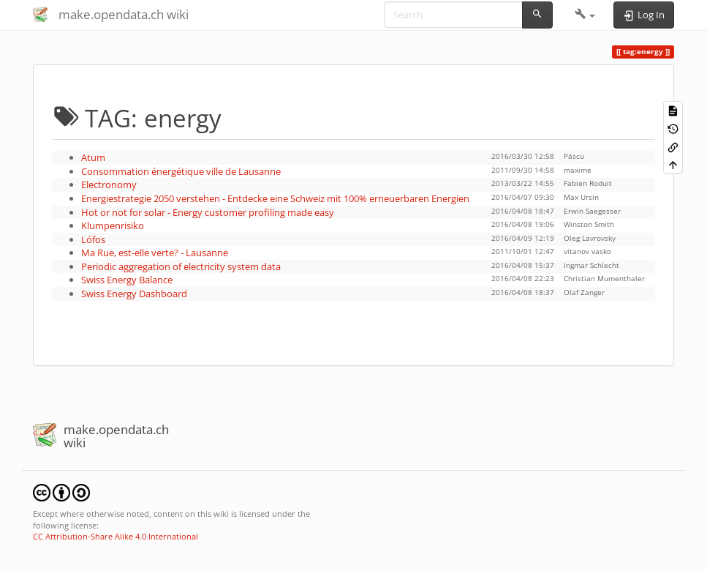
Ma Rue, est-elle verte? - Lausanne (154, 252)
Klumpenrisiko (112, 225)
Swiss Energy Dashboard (134, 293)
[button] (585, 14)
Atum (93, 157)
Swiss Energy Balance (127, 279)
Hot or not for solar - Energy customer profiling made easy (207, 212)
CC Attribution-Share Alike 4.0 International (115, 536)
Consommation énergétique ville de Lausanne (181, 171)
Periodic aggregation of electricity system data (181, 266)
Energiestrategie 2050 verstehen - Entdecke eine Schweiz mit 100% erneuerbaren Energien (275, 198)
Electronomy (109, 184)
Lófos (93, 239)
